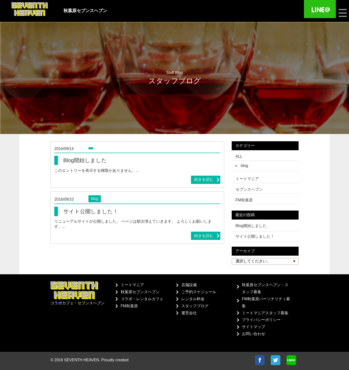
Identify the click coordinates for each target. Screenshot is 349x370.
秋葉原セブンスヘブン (140, 292)
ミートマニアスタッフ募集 (265, 313)
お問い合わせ (253, 334)
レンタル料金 (193, 299)
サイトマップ (253, 327)
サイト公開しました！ (255, 236)
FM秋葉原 (129, 306)
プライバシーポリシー (261, 320)
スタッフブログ (194, 306)
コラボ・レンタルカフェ (142, 299)
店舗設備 (189, 285)
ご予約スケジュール (198, 292)
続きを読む (204, 179)
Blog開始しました (251, 226)
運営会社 (189, 313)
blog (244, 166)
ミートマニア (132, 285)
